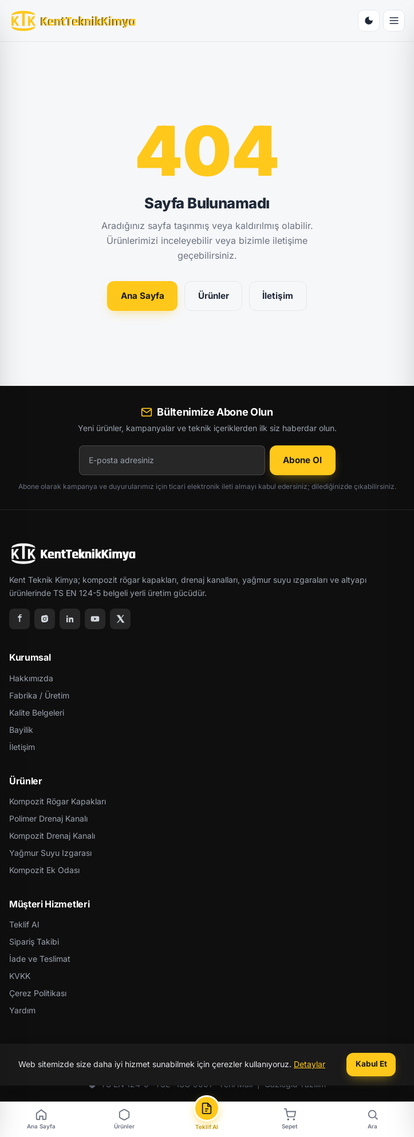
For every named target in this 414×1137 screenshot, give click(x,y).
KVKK (19, 976)
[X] (120, 619)
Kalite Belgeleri (36, 712)
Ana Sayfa (142, 295)
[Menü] (394, 20)
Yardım (22, 1010)
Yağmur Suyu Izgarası (50, 853)
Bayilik (21, 730)
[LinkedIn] (70, 619)
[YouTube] (95, 619)
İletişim (277, 295)
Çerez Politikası (37, 993)
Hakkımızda (31, 678)
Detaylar (309, 1064)
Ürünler (213, 295)
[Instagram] (44, 619)
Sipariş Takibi (34, 941)
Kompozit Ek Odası (44, 870)
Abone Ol (302, 460)
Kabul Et (371, 1063)
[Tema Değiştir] (369, 20)
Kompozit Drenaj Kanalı (52, 835)
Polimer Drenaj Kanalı (48, 818)
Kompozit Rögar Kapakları (57, 801)
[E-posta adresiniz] (172, 460)
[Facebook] (19, 619)
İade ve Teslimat (39, 959)
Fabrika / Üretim (39, 695)
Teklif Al (24, 924)
